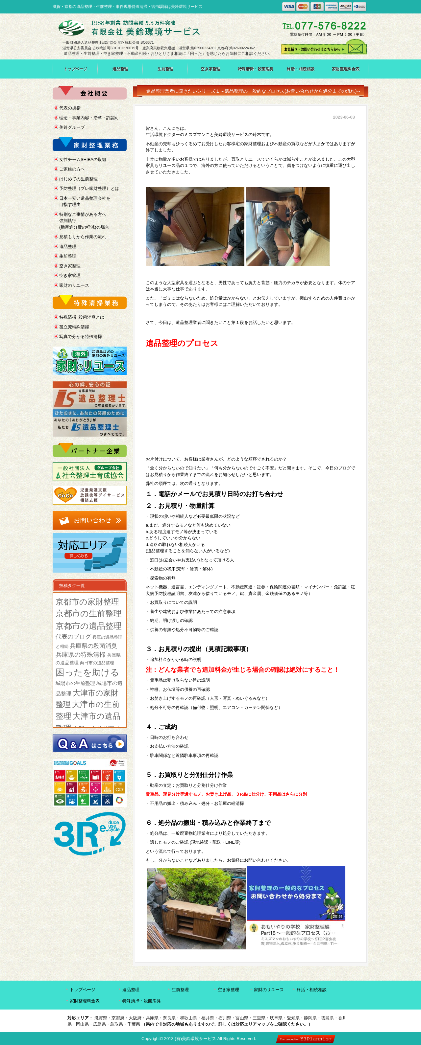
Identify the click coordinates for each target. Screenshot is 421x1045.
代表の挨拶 (70, 107)
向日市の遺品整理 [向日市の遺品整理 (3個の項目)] (97, 662)
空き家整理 (210, 69)
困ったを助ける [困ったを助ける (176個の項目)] (87, 672)
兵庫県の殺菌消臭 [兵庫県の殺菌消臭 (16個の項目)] (93, 645)
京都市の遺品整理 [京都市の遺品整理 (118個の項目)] (89, 625)
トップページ (75, 69)
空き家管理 (70, 275)
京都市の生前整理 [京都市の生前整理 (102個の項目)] (89, 613)
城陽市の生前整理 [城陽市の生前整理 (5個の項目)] (75, 683)
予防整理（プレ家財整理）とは (89, 188)
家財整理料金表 (345, 69)
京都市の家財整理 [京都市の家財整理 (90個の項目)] (87, 601)
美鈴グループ (72, 127)
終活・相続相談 (300, 69)
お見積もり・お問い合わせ (324, 46)
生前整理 (165, 69)
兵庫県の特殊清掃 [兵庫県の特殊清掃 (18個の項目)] (81, 654)
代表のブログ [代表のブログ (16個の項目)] (73, 636)
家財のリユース (74, 285)
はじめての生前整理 (78, 178)
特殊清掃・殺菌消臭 (255, 69)
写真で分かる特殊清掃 (80, 336)
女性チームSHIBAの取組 (82, 159)
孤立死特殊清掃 (74, 327)
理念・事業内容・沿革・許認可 (89, 117)
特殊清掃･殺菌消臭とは (81, 317)
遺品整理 (120, 69)
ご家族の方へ (72, 169)
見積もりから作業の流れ (82, 236)
